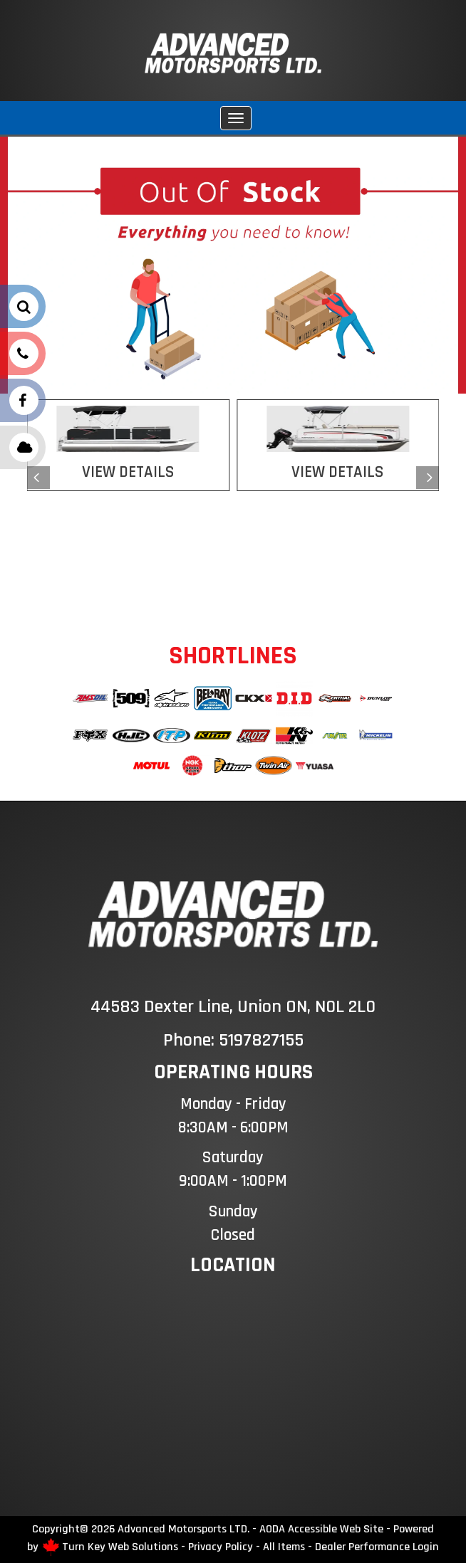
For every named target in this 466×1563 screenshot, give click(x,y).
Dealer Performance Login (377, 1546)
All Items (284, 1546)
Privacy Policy (220, 1546)
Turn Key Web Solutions (120, 1546)
